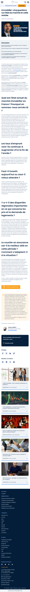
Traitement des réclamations (7, 500)
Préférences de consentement (8, 508)
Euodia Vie (3, 543)
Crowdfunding (4, 547)
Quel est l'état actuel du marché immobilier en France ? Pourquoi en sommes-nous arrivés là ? (14, 46)
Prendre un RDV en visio (8, 580)
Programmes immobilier (6, 539)
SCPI (2, 519)
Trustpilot (3, 493)
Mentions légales (5, 504)
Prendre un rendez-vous (12, 287)
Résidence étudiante (5, 557)
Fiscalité (3, 524)
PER (2, 523)
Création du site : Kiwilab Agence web (15, 590)
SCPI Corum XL (4, 541)
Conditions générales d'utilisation (8, 502)
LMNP (2, 521)
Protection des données (6, 506)
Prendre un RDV (6, 578)
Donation (3, 530)
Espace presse (6, 584)
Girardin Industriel (5, 545)
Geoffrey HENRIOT (12, 327)
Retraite (3, 526)
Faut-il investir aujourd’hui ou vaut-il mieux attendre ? (11, 51)
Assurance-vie (4, 515)
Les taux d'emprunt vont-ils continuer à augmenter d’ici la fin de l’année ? (14, 49)
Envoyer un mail (9, 343)
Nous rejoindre (6, 582)
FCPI (2, 549)
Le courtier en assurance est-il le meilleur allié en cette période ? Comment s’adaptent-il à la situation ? (13, 57)
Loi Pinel (3, 517)
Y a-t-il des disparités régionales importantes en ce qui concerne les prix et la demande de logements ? (14, 54)
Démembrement (4, 528)
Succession (3, 532)
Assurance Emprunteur (6, 553)
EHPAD (2, 555)
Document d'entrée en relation (8, 498)
